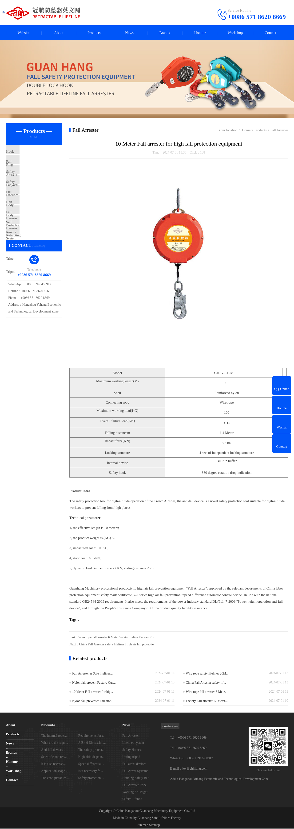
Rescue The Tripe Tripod (34, 263)
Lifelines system (133, 743)
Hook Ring (24, 152)
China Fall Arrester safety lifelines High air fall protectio (116, 645)
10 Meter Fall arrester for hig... (92, 692)
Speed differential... (91, 764)
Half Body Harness (30, 222)
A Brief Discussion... (92, 743)
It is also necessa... (53, 764)
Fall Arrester (26, 166)
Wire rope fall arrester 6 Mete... (206, 692)
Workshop (235, 33)
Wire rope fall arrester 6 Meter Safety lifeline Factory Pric (116, 638)
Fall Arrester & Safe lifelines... (92, 674)
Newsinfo (48, 725)
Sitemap (142, 825)
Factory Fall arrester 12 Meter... (207, 701)
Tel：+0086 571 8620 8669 (188, 748)
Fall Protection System (33, 235)
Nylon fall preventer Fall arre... (92, 701)
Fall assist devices (134, 764)
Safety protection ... (91, 778)
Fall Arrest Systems (135, 771)
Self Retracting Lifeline (33, 249)
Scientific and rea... (54, 757)
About (59, 33)
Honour (200, 33)
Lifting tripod (131, 757)
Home (246, 130)
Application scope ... (54, 771)
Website (23, 33)
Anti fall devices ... (53, 750)
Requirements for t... (91, 736)
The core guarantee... (55, 778)
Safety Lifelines (28, 194)
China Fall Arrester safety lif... (206, 683)
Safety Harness (132, 750)
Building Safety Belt (135, 778)
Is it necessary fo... (90, 771)
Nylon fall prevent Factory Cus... (94, 683)
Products (94, 33)
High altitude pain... (91, 757)
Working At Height (134, 792)
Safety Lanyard (28, 180)
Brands (164, 33)
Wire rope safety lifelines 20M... (207, 674)
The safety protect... (91, 750)
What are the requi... (54, 743)
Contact (270, 33)
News (129, 33)
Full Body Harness (30, 208)
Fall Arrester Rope (134, 785)
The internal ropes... (54, 736)
